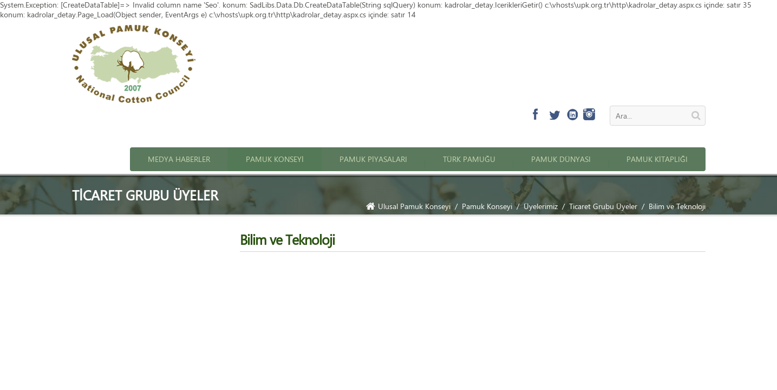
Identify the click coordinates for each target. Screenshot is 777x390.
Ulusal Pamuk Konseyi (408, 206)
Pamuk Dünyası (561, 159)
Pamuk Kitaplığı (657, 159)
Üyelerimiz (541, 206)
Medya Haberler (179, 159)
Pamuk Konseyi (275, 159)
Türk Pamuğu (469, 159)
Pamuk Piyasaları (373, 159)
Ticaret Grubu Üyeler (603, 206)
